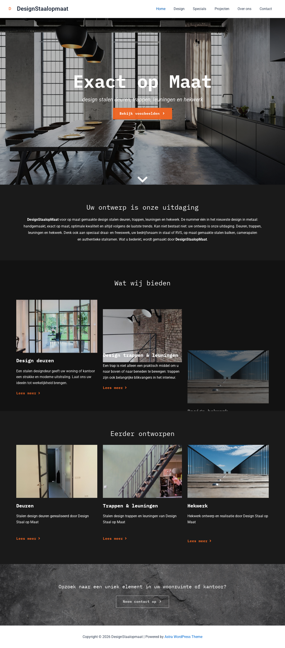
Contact (266, 9)
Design (184, 9)
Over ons (246, 9)
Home (167, 9)
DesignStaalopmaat (42, 8)
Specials (203, 9)
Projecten (225, 9)
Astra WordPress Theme (183, 637)
